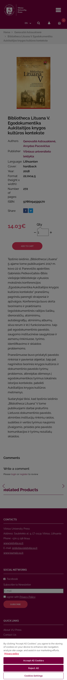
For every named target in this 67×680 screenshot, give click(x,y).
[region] (33, 659)
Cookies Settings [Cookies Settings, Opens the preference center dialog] (33, 675)
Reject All (33, 668)
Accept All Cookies (33, 660)
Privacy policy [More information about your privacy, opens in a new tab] (11, 653)
